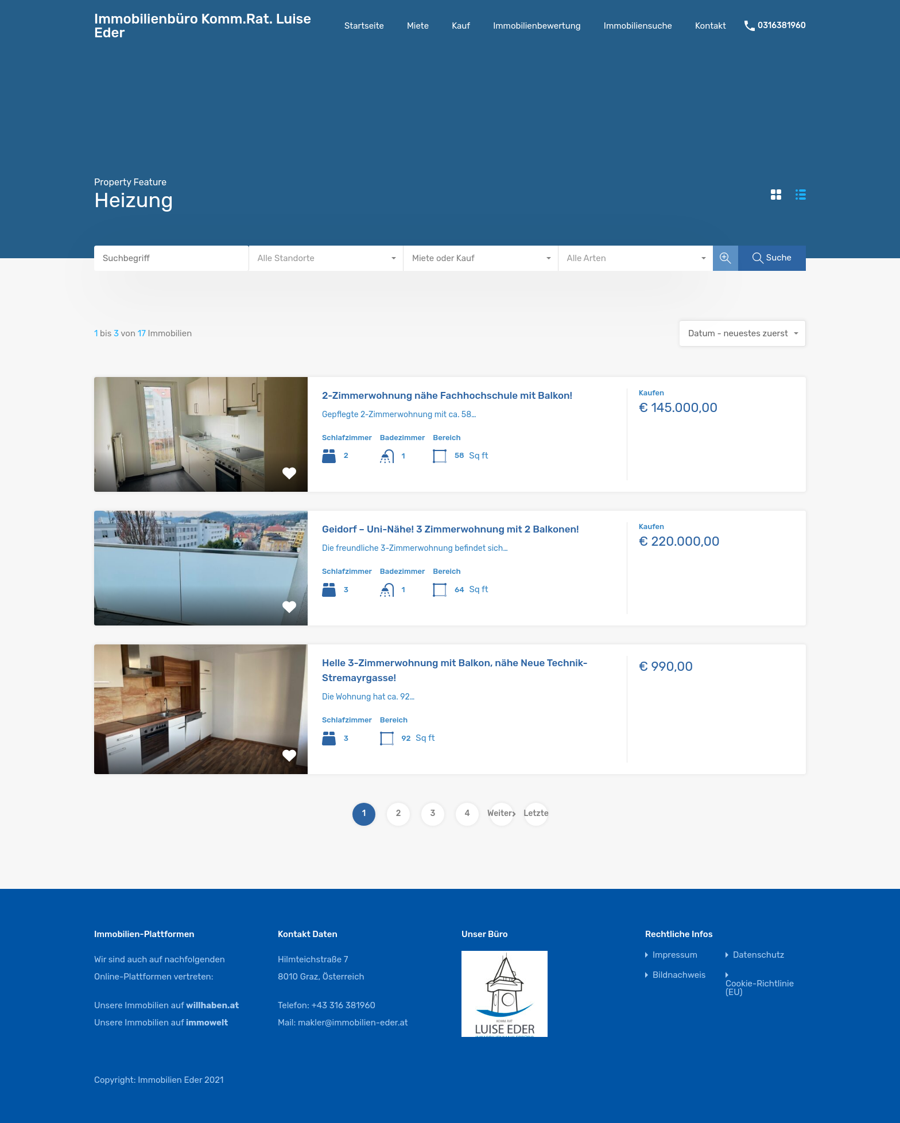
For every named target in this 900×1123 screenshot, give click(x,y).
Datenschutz (759, 955)
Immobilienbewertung (537, 26)
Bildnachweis (679, 975)
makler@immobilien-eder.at (353, 1022)
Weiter (501, 813)
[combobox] (326, 258)
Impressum (675, 955)
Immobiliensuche (638, 26)
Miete (418, 26)
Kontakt (710, 26)
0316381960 (782, 25)
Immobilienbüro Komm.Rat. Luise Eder (202, 26)
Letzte (536, 813)
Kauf (461, 26)
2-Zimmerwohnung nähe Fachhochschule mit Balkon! (447, 395)
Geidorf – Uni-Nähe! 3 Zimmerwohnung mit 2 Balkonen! (450, 529)
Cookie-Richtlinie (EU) (760, 988)
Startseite (364, 26)
